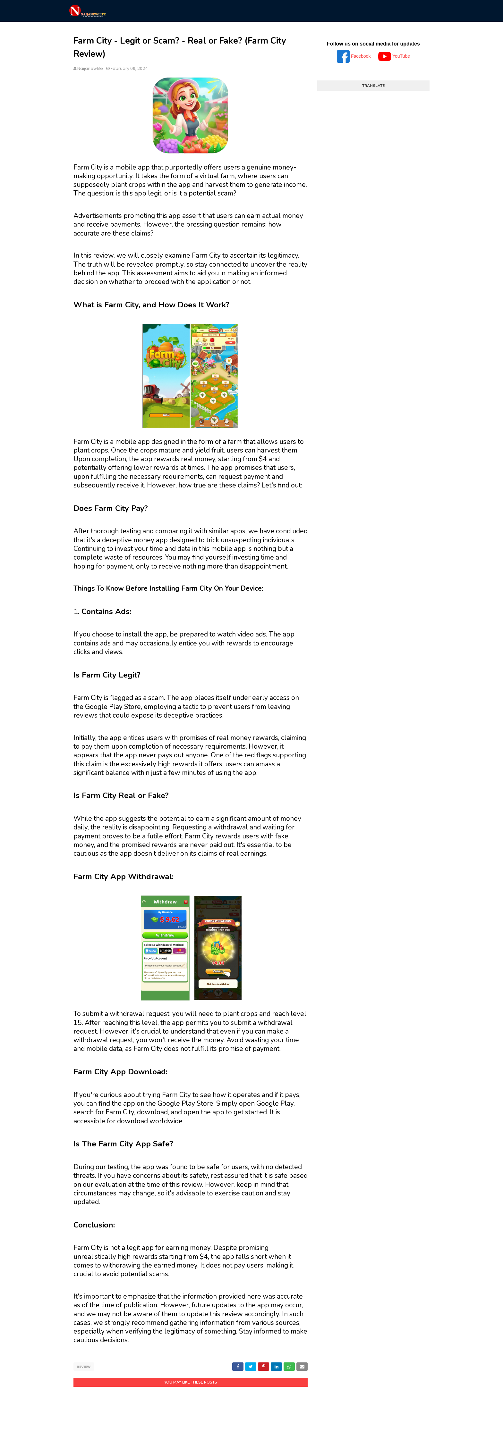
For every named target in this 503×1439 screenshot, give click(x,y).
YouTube (394, 56)
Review (84, 1366)
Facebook (354, 56)
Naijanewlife (90, 68)
